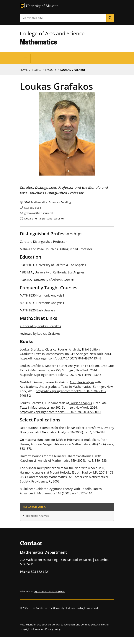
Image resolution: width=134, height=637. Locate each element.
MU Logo (22, 5)
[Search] (110, 18)
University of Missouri (42, 6)
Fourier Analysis (80, 403)
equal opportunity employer (49, 591)
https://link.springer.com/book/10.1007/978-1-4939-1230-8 (60, 375)
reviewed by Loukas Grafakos (40, 334)
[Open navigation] (25, 58)
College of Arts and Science (52, 33)
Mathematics (38, 41)
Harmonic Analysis (37, 515)
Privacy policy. (53, 629)
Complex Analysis (82, 382)
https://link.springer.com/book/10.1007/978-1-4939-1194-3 (60, 358)
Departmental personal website (44, 218)
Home (24, 69)
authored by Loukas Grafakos (40, 326)
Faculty (50, 69)
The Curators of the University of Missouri (54, 608)
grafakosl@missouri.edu (39, 213)
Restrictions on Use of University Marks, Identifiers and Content (55, 624)
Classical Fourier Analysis (62, 349)
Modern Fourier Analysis (62, 366)
